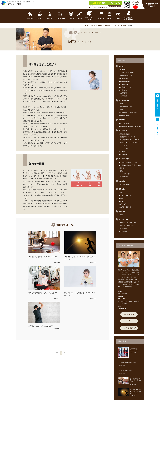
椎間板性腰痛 (124, 78)
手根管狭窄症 (124, 177)
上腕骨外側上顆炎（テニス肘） (129, 162)
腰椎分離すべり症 (125, 87)
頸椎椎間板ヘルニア (126, 106)
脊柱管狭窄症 (124, 84)
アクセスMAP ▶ (129, 314)
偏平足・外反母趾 (125, 207)
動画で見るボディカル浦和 (128, 223)
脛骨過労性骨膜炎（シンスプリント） (131, 140)
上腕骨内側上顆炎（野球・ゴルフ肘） (131, 165)
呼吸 (121, 192)
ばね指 (122, 171)
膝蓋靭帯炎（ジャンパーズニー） (130, 143)
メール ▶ (129, 321)
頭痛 (121, 104)
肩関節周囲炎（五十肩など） (129, 112)
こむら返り (123, 146)
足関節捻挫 (123, 154)
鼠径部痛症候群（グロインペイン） (131, 126)
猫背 (121, 198)
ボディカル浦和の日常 (127, 225)
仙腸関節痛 (123, 93)
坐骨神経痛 (123, 90)
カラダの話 (123, 231)
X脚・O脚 (123, 204)
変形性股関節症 (125, 123)
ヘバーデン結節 (125, 174)
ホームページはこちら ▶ (129, 328)
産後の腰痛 (123, 96)
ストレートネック (125, 195)
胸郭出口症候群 (125, 115)
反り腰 (122, 201)
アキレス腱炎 (124, 148)
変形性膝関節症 (125, 134)
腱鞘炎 (122, 168)
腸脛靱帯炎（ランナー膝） (128, 137)
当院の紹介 (123, 228)
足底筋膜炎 (123, 151)
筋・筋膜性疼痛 (125, 184)
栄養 (121, 215)
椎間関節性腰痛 (125, 81)
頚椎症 (122, 109)
